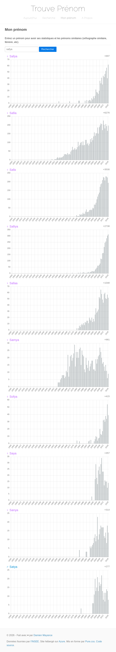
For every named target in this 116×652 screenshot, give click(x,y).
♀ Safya (11, 56)
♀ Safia (11, 113)
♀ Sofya (11, 396)
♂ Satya (11, 566)
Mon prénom (68, 18)
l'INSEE (35, 641)
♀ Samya (12, 340)
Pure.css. (90, 641)
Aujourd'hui (30, 18)
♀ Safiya (12, 226)
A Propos (87, 18)
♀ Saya (11, 453)
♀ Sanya (12, 510)
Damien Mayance (43, 635)
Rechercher (47, 49)
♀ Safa (11, 169)
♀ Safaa (12, 283)
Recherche (48, 18)
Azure (62, 641)
